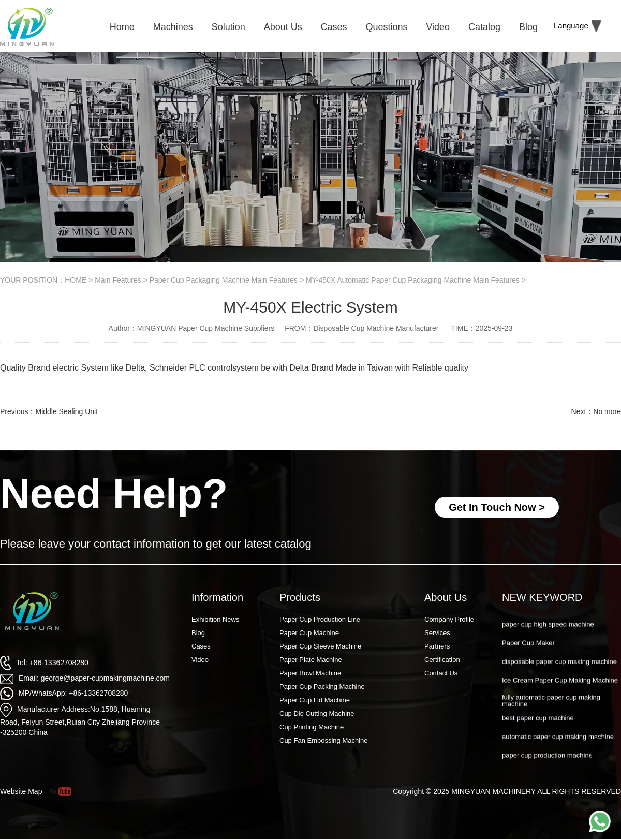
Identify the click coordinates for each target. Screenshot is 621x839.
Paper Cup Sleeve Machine (320, 646)
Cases (201, 646)
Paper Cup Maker (528, 655)
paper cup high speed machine (548, 635)
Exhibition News (215, 619)
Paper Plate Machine (310, 660)
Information (217, 597)
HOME (75, 280)
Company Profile (449, 619)
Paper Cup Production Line (319, 619)
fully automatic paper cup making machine (551, 712)
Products (299, 597)
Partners (437, 646)
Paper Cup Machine (309, 633)
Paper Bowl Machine (310, 673)
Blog (198, 633)
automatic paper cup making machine (558, 748)
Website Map (21, 791)
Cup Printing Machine (311, 727)
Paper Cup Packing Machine (322, 686)
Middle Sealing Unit (66, 411)
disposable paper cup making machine (559, 673)
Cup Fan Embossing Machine (323, 740)
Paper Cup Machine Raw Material (552, 617)
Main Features (118, 280)
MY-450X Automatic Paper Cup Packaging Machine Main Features (413, 280)
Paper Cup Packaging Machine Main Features (224, 280)
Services (437, 633)
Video (200, 660)
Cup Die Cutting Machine (316, 713)
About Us (445, 597)
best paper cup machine (538, 730)
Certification (442, 660)
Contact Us (440, 673)
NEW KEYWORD (542, 597)
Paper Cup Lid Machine (314, 700)
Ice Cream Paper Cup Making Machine (560, 692)
